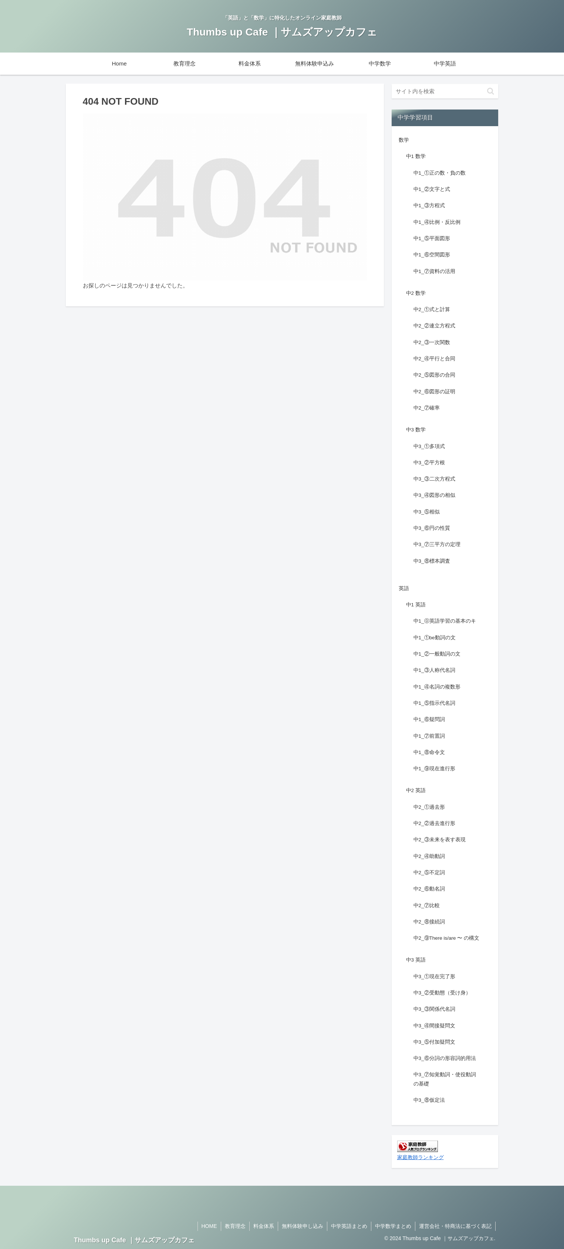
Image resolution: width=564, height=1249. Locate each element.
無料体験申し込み (302, 1226)
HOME (209, 1226)
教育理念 (235, 1226)
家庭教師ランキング (420, 1157)
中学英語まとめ (349, 1226)
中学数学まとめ (393, 1226)
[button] (490, 91)
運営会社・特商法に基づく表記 (455, 1226)
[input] (445, 91)
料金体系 (263, 1226)
